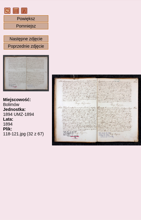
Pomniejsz (26, 26)
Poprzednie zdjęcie (26, 46)
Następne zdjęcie (25, 38)
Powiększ (26, 18)
